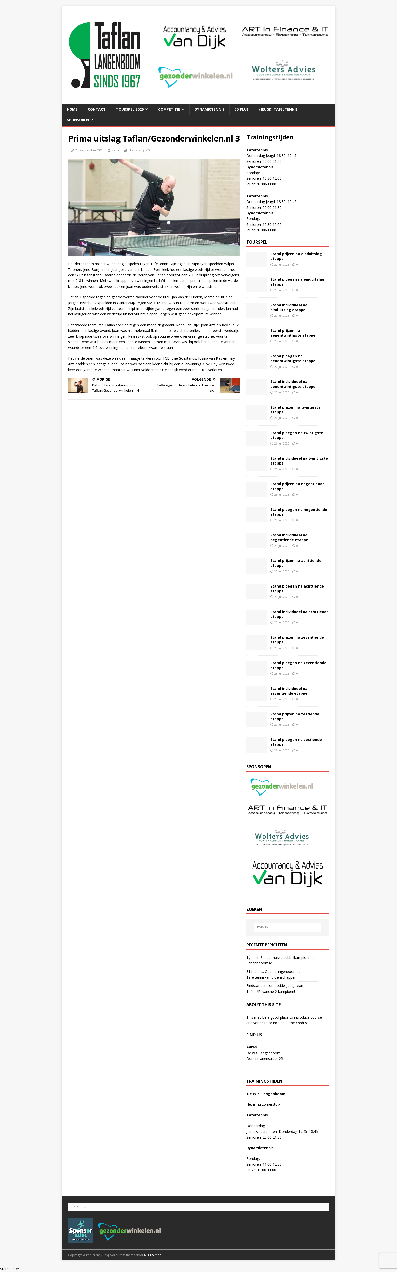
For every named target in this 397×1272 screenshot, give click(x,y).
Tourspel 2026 (130, 109)
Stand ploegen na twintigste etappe (296, 435)
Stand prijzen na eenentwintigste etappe (292, 332)
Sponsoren (78, 119)
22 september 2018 (89, 150)
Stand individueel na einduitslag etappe (288, 307)
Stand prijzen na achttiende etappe (295, 563)
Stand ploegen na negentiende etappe (298, 511)
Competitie (169, 109)
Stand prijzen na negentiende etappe (297, 486)
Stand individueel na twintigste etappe (299, 460)
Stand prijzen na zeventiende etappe (297, 639)
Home (72, 109)
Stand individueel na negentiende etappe (289, 537)
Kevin (116, 150)
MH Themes (152, 1255)
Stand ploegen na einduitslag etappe (297, 281)
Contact (97, 109)
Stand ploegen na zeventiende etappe (298, 665)
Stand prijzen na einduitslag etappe (296, 256)
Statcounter (9, 1268)
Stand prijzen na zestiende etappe (294, 716)
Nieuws (134, 150)
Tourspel (256, 242)
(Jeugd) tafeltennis (278, 109)
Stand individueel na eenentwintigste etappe (292, 384)
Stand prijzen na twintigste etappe (295, 409)
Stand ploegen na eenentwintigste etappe (292, 358)
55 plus (242, 109)
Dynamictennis (209, 109)
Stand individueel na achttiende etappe (299, 614)
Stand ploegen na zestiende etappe (296, 741)
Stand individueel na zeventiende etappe (288, 690)
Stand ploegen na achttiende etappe (297, 588)
